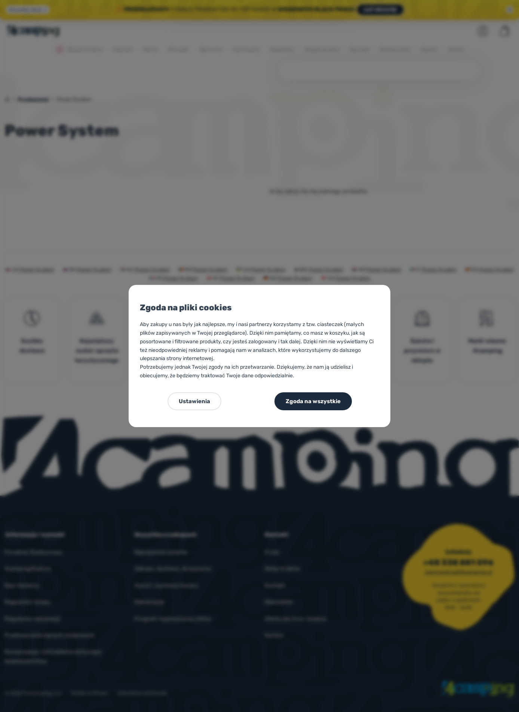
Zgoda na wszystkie (313, 401)
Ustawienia (194, 401)
